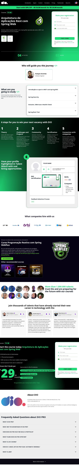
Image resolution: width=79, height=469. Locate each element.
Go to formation (7, 258)
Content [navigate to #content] (40, 3)
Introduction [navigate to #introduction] (28, 3)
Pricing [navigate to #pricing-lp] (53, 3)
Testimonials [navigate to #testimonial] (60, 3)
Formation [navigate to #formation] (47, 3)
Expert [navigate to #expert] (34, 3)
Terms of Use (70, 42)
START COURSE (65, 38)
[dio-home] (4, 2)
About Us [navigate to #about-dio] (68, 3)
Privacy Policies (62, 42)
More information (39, 461)
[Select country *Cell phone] (55, 28)
